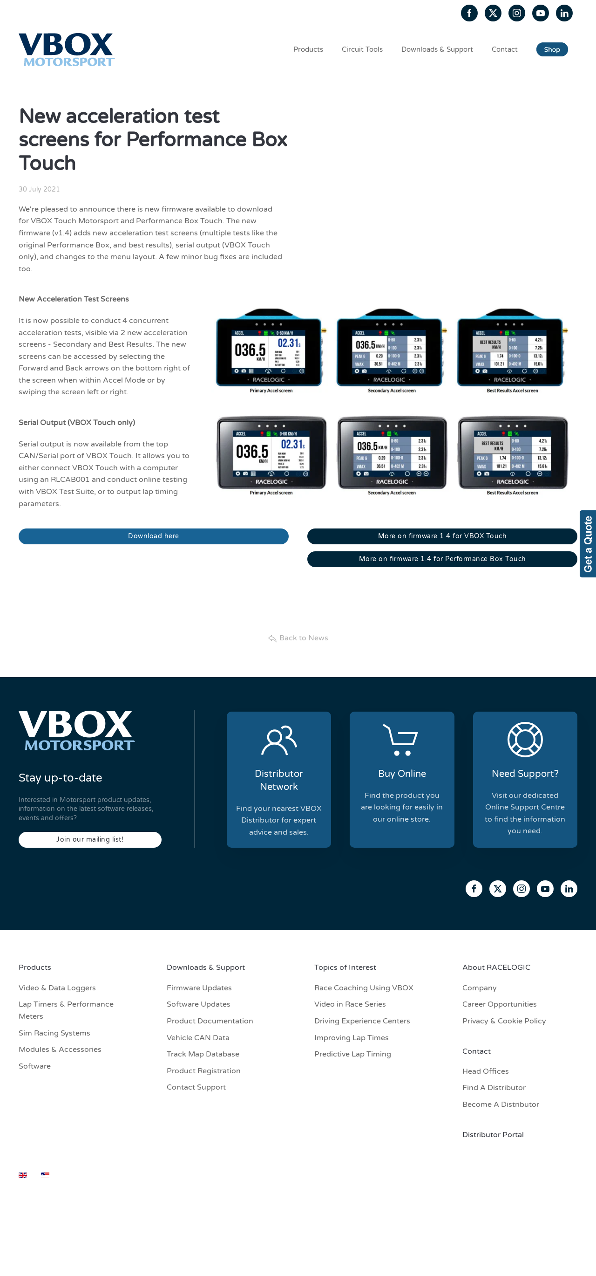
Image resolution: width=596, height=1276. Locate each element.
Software (35, 1066)
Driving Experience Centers (362, 1021)
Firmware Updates (199, 988)
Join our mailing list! (89, 840)
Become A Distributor (500, 1104)
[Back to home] (68, 49)
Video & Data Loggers (57, 988)
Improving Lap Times (351, 1038)
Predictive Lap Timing (352, 1054)
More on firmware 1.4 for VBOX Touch (442, 536)
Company (479, 988)
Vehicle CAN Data (198, 1038)
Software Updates (198, 1004)
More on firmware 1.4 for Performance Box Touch (442, 559)
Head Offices (485, 1071)
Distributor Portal (493, 1134)
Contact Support (196, 1087)
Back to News (298, 638)
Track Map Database (203, 1054)
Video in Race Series (350, 1004)
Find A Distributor (494, 1087)
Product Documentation (210, 1021)
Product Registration (204, 1071)
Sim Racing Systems (54, 1033)
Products (308, 49)
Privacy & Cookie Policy (504, 1021)
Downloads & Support (437, 49)
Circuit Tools (362, 49)
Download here (153, 536)
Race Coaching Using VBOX (363, 988)
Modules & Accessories (60, 1049)
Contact (505, 49)
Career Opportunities (499, 1004)
